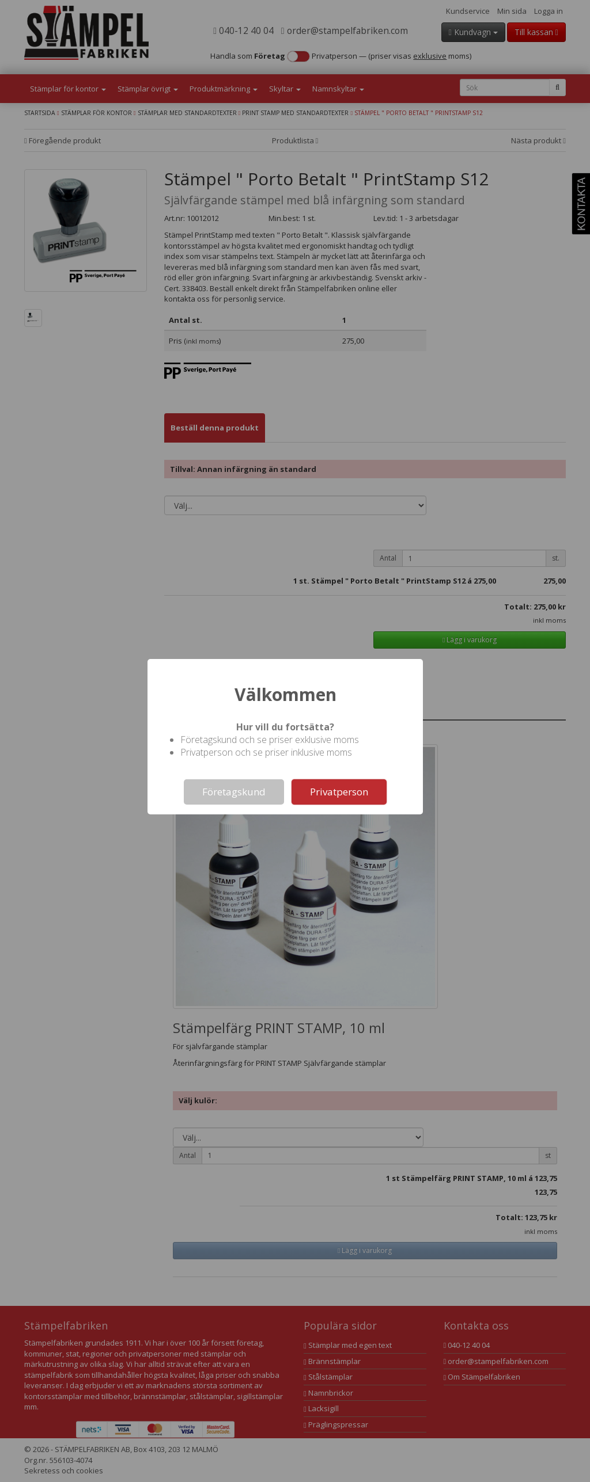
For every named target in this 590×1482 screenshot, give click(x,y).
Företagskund (234, 791)
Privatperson (339, 791)
